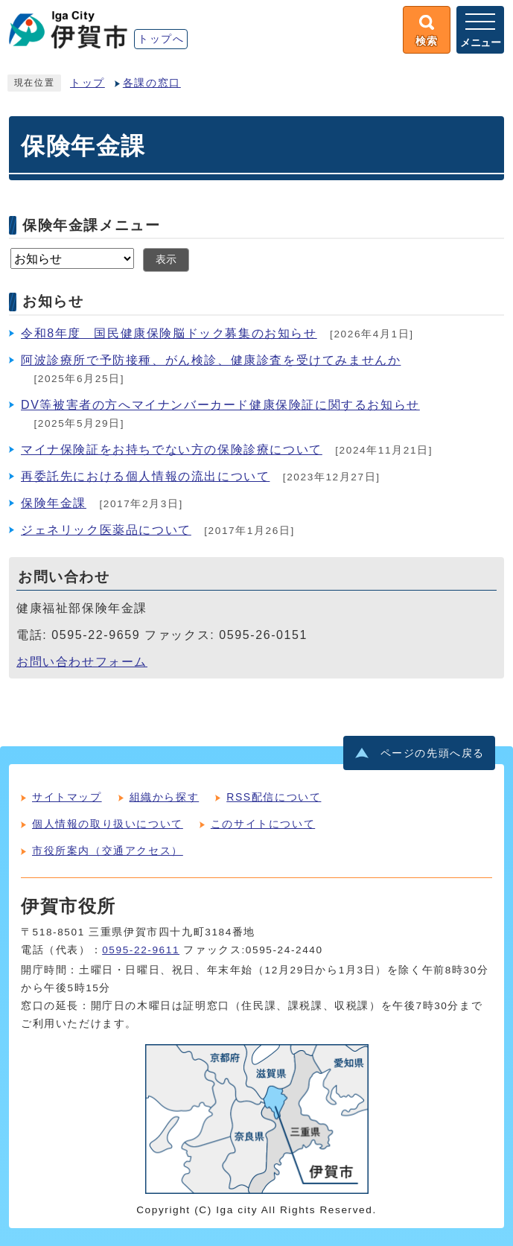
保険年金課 (53, 503)
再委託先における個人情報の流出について (145, 476)
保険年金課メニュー (91, 224)
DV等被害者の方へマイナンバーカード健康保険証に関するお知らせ (220, 404)
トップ (87, 83)
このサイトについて (263, 824)
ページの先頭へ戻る (432, 753)
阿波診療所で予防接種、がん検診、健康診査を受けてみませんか (211, 360)
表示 (166, 259)
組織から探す (165, 797)
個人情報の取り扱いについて (107, 824)
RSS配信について (273, 797)
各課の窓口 (152, 83)
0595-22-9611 (140, 950)
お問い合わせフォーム (81, 661)
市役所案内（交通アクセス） (107, 850)
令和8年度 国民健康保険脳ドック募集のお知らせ (169, 333)
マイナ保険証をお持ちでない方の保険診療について (171, 449)
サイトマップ (67, 797)
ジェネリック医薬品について (106, 530)
